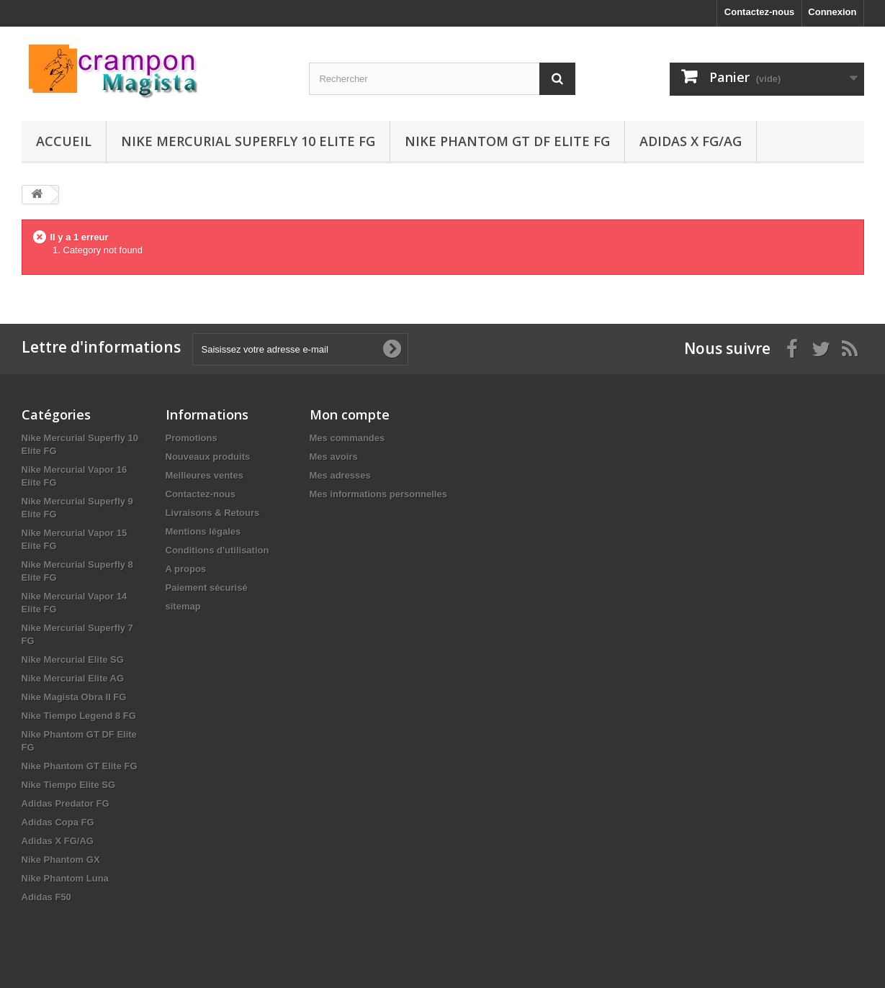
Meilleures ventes (204, 475)
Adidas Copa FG (58, 822)
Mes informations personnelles (378, 494)
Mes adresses (340, 475)
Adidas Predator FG (65, 803)
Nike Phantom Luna (65, 878)
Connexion (832, 11)
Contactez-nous (759, 11)
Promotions (191, 437)
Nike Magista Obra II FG (74, 697)
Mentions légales (203, 531)
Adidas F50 (46, 897)
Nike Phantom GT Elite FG (80, 766)
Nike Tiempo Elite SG (69, 784)
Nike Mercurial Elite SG (73, 659)
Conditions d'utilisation (217, 550)
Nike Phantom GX (61, 859)
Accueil (63, 141)
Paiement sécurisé (207, 587)
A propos (186, 568)
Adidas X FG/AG (690, 141)
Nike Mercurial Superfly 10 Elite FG (248, 141)
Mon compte (350, 414)
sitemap (183, 606)
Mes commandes (347, 437)
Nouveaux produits (208, 456)
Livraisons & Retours (213, 512)
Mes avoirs (334, 456)
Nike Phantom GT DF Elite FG (507, 141)
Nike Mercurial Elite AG (73, 678)
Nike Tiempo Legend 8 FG (79, 715)
